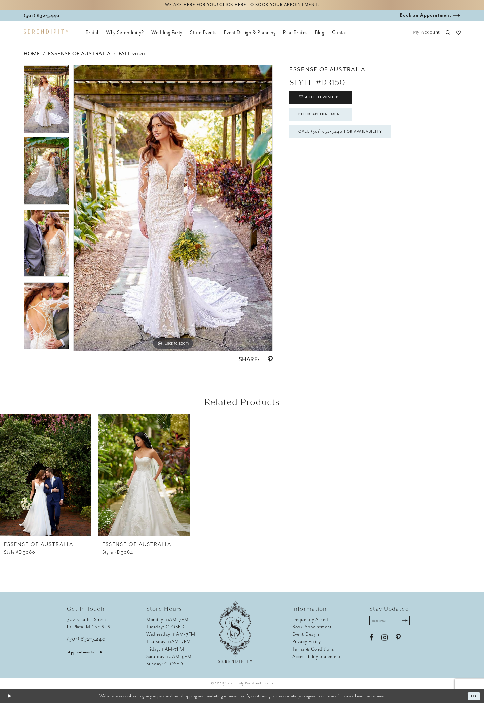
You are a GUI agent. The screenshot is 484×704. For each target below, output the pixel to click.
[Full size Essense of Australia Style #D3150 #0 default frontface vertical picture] (173, 209)
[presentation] (45, 476)
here (380, 697)
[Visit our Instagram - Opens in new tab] (384, 640)
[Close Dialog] (10, 697)
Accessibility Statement (316, 657)
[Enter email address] (392, 622)
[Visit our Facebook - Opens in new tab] (371, 640)
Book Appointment (325, 118)
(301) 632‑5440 (86, 640)
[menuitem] (92, 33)
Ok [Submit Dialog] (473, 697)
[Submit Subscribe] (409, 622)
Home (32, 54)
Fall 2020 (132, 54)
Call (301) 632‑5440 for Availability (346, 138)
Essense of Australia (79, 54)
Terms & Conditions (313, 650)
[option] (46, 102)
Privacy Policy (306, 642)
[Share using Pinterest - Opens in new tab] (270, 361)
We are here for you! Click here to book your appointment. (242, 5)
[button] (426, 34)
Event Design (306, 635)
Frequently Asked (310, 620)
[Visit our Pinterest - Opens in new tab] (398, 640)
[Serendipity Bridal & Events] (46, 33)
